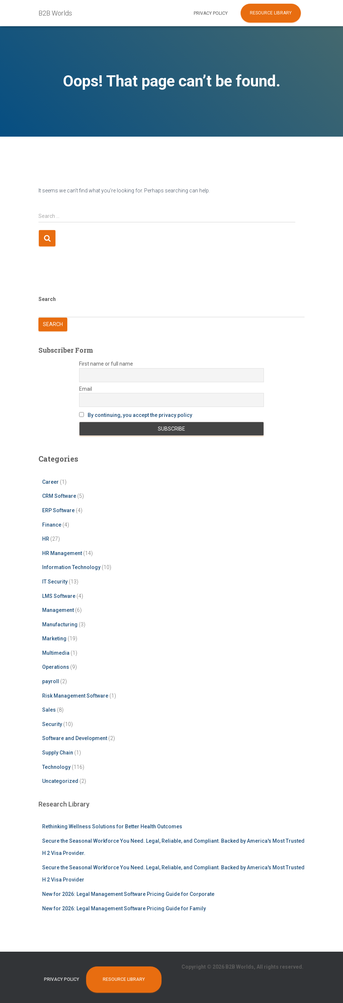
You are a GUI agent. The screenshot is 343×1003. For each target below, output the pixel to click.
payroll (50, 681)
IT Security (55, 582)
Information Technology (71, 567)
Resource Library (271, 13)
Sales (49, 710)
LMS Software (58, 596)
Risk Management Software (75, 696)
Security (52, 724)
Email (85, 389)
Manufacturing (60, 624)
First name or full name (106, 364)
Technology (56, 767)
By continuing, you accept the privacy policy (140, 415)
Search (47, 299)
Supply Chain (57, 753)
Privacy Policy (211, 13)
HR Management (62, 553)
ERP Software (58, 510)
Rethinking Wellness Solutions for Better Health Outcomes (112, 826)
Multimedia (55, 653)
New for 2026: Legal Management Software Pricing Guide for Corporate (128, 894)
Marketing (54, 638)
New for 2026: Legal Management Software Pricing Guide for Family (124, 908)
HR (45, 539)
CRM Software (59, 496)
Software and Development (74, 738)
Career (50, 482)
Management (58, 610)
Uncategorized (60, 781)
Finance (51, 525)
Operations (55, 667)
